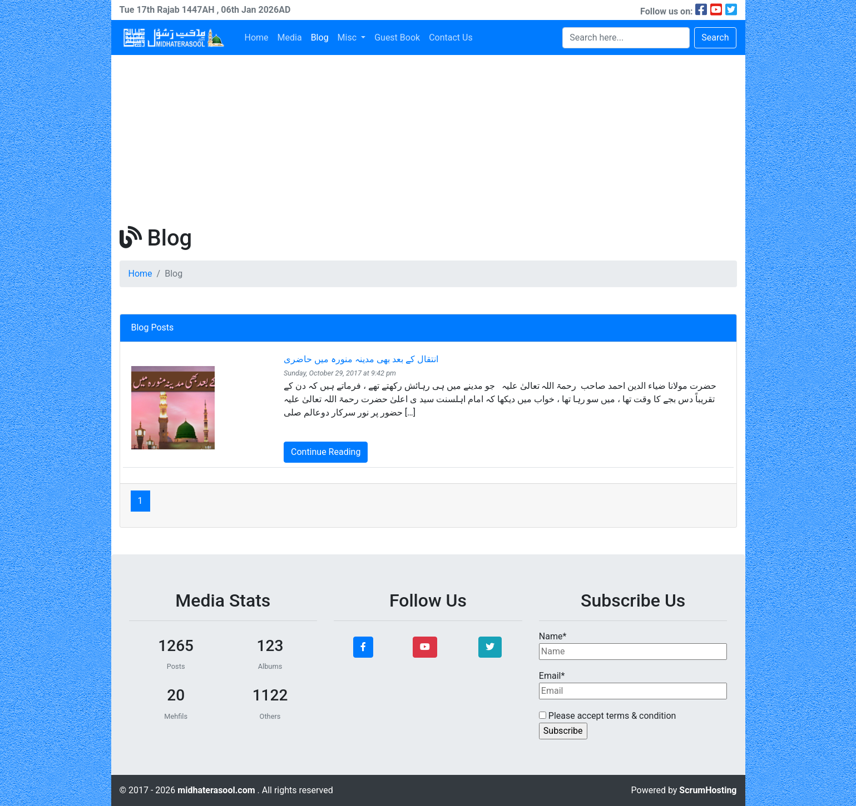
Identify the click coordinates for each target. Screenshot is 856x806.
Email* (633, 684)
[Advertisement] (428, 138)
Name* (633, 645)
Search (715, 37)
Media (290, 37)
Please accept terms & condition (607, 715)
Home (257, 37)
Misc (348, 37)
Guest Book (397, 37)
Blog (320, 37)
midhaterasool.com (217, 790)
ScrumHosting (707, 790)
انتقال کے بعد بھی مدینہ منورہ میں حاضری (361, 359)
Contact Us (451, 37)
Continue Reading (325, 452)
